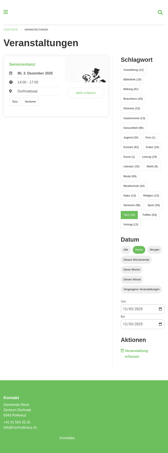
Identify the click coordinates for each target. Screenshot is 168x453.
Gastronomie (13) (134, 119)
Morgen (154, 251)
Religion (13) (151, 196)
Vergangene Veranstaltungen (141, 290)
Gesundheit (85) (133, 129)
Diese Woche (131, 270)
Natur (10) (129, 196)
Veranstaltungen (37, 30)
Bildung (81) (130, 90)
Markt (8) (152, 167)
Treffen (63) (149, 216)
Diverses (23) (131, 109)
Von (123, 302)
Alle (125, 251)
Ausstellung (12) (133, 71)
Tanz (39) (129, 216)
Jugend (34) (130, 138)
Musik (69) (129, 177)
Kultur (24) (152, 148)
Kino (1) (150, 138)
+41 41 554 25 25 (17, 422)
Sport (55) (154, 206)
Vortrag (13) (130, 225)
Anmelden (67, 438)
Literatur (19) (131, 167)
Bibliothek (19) (132, 80)
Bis (123, 318)
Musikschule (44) (134, 187)
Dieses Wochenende (136, 260)
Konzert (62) (131, 148)
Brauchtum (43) (133, 99)
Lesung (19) (149, 158)
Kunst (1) (129, 158)
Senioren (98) (131, 206)
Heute (139, 251)
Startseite (11, 30)
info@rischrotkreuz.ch (20, 427)
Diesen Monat (132, 280)
